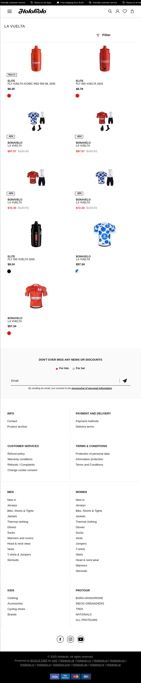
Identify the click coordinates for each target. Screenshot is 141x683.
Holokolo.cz (84, 660)
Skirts (79, 554)
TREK (79, 609)
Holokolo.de (80, 664)
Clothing (12, 598)
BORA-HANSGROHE (89, 598)
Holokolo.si (44, 664)
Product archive (17, 426)
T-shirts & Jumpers (19, 554)
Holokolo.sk (67, 660)
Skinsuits (13, 560)
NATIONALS (84, 614)
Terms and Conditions (89, 464)
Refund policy (16, 453)
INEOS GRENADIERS (90, 603)
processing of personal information (92, 388)
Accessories (15, 603)
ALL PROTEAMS (86, 620)
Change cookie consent (22, 470)
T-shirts (80, 549)
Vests (10, 549)
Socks (11, 532)
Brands (11, 614)
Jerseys (12, 505)
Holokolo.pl (100, 660)
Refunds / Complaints (20, 464)
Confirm (124, 381)
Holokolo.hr (97, 664)
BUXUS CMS (38, 660)
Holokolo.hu (117, 660)
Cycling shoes (16, 609)
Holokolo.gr (114, 664)
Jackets (12, 516)
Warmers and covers (20, 538)
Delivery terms (85, 426)
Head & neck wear (18, 543)
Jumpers (81, 543)
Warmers (81, 565)
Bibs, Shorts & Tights (20, 510)
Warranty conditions (19, 459)
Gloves (11, 527)
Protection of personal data (93, 453)
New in (11, 499)
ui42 (54, 660)
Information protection (89, 459)
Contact (12, 421)
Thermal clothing (17, 521)
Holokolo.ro (27, 664)
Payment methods (87, 421)
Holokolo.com (61, 664)
